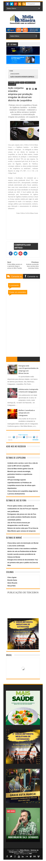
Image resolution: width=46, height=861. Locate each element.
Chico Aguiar (12, 577)
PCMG (17, 82)
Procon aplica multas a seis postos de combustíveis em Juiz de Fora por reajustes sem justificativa (22, 508)
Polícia (22, 82)
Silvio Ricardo (12, 583)
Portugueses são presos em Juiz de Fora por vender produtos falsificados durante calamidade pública (21, 517)
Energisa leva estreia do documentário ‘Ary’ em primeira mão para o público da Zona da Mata (22, 562)
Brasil (9, 655)
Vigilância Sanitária (30, 82)
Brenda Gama (12, 580)
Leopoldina (11, 82)
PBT (30, 853)
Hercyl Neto (11, 586)
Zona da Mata (14, 74)
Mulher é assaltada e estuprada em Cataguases (27, 412)
